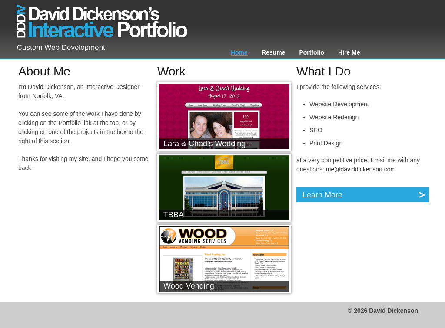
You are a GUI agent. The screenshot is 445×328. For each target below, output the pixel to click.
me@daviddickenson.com (361, 169)
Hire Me (349, 52)
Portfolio (311, 52)
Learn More (364, 195)
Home (239, 52)
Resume (273, 52)
